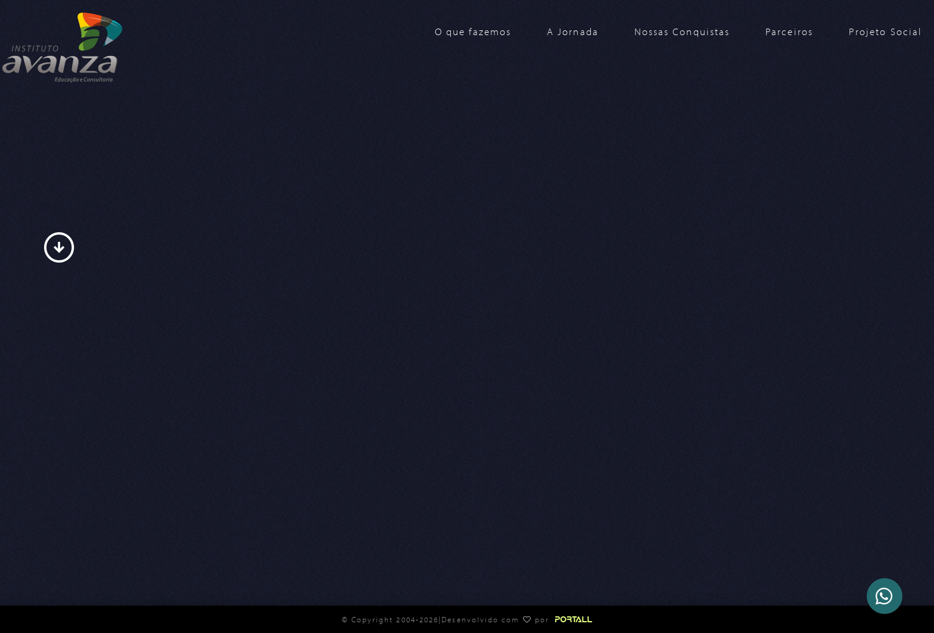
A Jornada (573, 31)
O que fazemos (473, 31)
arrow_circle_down (59, 248)
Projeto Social (885, 31)
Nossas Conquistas (682, 31)
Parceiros (789, 31)
